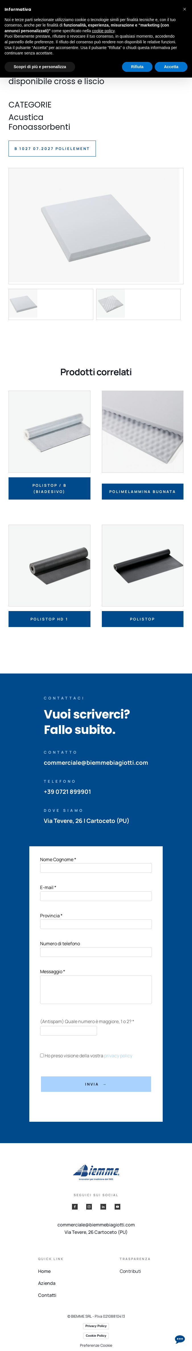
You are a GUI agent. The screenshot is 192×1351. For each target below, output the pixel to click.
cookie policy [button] (103, 31)
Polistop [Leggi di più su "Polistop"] (142, 619)
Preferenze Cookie (96, 1345)
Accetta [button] (171, 66)
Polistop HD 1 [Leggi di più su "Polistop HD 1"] (49, 619)
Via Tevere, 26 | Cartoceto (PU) (87, 821)
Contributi (130, 1271)
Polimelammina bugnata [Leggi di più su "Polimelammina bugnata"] (142, 491)
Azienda (46, 1283)
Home (44, 1271)
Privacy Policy (96, 1326)
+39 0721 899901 (67, 792)
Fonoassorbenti (39, 127)
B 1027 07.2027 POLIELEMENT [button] (52, 148)
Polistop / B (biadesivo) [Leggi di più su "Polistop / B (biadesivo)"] (49, 488)
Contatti (47, 1295)
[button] (184, 9)
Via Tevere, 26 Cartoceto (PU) (96, 1232)
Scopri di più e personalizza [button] (40, 66)
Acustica (26, 117)
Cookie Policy (96, 1335)
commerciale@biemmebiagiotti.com (96, 762)
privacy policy (117, 1055)
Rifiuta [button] (137, 66)
